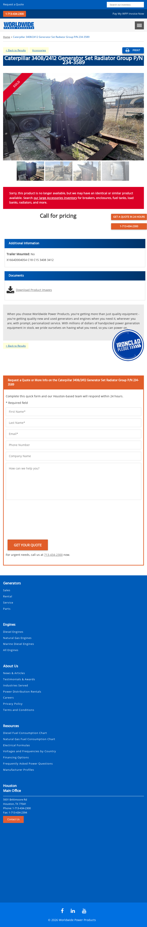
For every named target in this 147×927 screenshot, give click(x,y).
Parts (7, 609)
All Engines (10, 650)
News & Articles (14, 673)
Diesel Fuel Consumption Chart (25, 733)
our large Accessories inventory (55, 198)
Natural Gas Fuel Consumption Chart (29, 739)
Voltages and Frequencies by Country (29, 751)
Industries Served (15, 685)
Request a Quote (13, 4)
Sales (6, 590)
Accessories (39, 50)
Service (8, 602)
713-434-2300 (53, 555)
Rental (7, 596)
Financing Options (16, 757)
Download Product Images (34, 290)
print (133, 50)
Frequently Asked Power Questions (28, 763)
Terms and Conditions (18, 710)
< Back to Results (16, 50)
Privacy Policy (13, 704)
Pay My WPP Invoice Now (128, 13)
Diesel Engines (13, 632)
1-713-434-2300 (14, 14)
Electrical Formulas (16, 745)
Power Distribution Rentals (22, 691)
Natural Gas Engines (17, 638)
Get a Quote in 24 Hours (129, 217)
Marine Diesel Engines (18, 644)
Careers (8, 697)
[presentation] (23, 520)
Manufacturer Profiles (18, 770)
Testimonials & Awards (19, 679)
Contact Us (13, 819)
